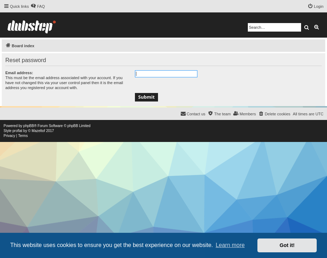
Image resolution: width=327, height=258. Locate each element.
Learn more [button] (230, 245)
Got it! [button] (287, 245)
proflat (17, 131)
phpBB (28, 126)
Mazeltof (38, 131)
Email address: (19, 73)
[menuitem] (38, 6)
